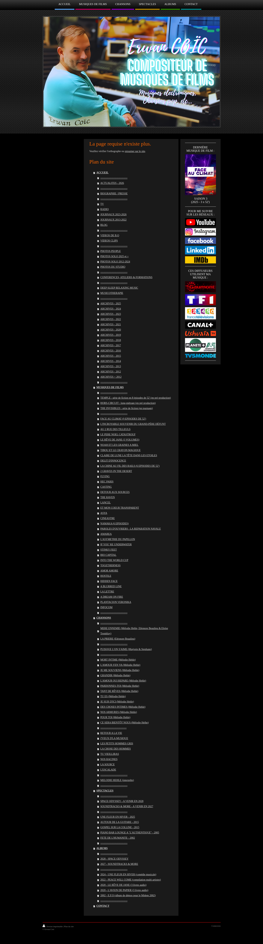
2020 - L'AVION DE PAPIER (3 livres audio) (124, 890)
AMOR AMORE (109, 570)
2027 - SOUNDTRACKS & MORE (119, 864)
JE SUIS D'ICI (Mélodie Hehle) (117, 701)
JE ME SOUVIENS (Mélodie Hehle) (119, 670)
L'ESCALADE (108, 769)
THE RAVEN (107, 497)
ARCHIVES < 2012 (110, 376)
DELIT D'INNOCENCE (113, 460)
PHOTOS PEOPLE (110, 251)
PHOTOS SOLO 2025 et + (114, 256)
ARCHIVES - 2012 (110, 371)
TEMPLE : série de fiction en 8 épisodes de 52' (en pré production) (135, 397)
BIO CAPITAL (108, 555)
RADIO (104, 209)
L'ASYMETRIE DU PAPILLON (117, 539)
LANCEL (105, 502)
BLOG (103, 225)
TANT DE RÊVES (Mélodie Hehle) (119, 691)
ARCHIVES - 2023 (110, 314)
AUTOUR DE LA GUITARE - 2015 (119, 822)
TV (102, 204)
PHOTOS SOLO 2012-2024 (115, 261)
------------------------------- (113, 177)
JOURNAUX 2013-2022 (113, 219)
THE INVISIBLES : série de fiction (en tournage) (126, 408)
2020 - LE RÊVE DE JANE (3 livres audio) (123, 885)
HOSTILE (105, 576)
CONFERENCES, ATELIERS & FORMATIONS (126, 277)
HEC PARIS (106, 481)
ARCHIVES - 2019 (110, 335)
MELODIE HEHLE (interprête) (117, 780)
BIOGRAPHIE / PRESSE (113, 193)
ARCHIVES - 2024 (110, 308)
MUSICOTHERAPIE (111, 293)
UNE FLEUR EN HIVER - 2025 (117, 816)
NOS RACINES (108, 759)
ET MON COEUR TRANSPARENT (119, 507)
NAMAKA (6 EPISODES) (114, 523)
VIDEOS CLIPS (109, 240)
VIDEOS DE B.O (109, 235)
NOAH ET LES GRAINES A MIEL (119, 445)
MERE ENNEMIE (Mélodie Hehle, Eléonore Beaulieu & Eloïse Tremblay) (134, 631)
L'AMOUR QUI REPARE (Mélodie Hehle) (123, 680)
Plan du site (69, 926)
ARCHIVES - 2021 (110, 324)
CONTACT (102, 906)
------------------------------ (113, 727)
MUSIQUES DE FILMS (110, 387)
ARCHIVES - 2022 (110, 319)
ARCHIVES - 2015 (110, 356)
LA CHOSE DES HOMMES (115, 748)
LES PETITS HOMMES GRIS (116, 743)
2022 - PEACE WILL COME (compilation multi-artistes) (130, 879)
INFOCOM (106, 607)
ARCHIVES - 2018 (110, 340)
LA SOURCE (107, 764)
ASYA (103, 513)
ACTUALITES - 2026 (112, 183)
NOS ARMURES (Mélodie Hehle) (118, 712)
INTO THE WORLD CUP (114, 560)
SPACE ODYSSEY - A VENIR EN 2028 (121, 801)
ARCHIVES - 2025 (110, 303)
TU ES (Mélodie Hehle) (113, 696)
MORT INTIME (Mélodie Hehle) (118, 659)
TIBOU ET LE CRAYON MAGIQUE (120, 450)
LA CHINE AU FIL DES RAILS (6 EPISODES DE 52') (130, 466)
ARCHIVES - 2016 (110, 350)
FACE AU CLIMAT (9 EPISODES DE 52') (123, 418)
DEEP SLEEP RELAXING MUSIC (119, 287)
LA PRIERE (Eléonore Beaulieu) (117, 638)
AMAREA (106, 534)
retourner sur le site (135, 151)
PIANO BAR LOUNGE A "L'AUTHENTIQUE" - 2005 (129, 832)
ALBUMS (102, 848)
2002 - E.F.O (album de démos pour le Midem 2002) (128, 895)
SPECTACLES (104, 790)
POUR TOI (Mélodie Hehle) (115, 717)
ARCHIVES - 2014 (110, 361)
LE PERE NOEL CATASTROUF (118, 434)
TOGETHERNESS (110, 565)
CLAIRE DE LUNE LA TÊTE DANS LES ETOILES (128, 455)
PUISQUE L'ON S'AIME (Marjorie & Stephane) (126, 649)
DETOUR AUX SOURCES (115, 492)
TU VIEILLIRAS (109, 754)
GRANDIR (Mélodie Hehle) (115, 675)
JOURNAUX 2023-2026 (113, 214)
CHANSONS (103, 617)
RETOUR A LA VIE (111, 733)
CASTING (106, 486)
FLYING (105, 476)
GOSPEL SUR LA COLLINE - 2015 (119, 827)
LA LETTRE (107, 591)
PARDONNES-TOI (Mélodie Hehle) (119, 686)
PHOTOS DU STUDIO (112, 266)
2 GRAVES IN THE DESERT (116, 471)
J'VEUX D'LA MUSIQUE (114, 738)
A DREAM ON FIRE (111, 596)
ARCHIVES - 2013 (110, 366)
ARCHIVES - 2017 (110, 345)
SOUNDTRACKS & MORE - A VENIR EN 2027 (126, 806)
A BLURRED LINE (111, 586)
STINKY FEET (108, 549)
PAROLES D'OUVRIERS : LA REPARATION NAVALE (130, 528)
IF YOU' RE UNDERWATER (116, 544)
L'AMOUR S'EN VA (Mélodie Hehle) (120, 665)
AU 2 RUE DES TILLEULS (115, 429)
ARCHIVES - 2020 (110, 329)
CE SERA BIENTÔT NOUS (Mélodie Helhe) (124, 722)
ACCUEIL (102, 172)
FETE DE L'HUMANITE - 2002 (117, 837)
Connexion (215, 926)
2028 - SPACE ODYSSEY (114, 858)
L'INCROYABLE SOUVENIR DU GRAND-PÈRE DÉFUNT (133, 424)
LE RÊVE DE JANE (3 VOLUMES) (119, 439)
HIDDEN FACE (109, 581)
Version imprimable (53, 926)
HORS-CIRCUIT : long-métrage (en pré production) (128, 403)
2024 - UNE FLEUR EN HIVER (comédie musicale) (128, 874)
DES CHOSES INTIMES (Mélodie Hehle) (122, 706)
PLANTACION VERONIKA (115, 602)
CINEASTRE (107, 518)
